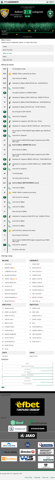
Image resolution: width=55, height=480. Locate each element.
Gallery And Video (7, 60)
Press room (45, 477)
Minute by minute (7, 53)
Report (5, 56)
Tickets (5, 46)
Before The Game (7, 50)
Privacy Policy (28, 477)
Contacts (52, 477)
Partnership (37, 477)
